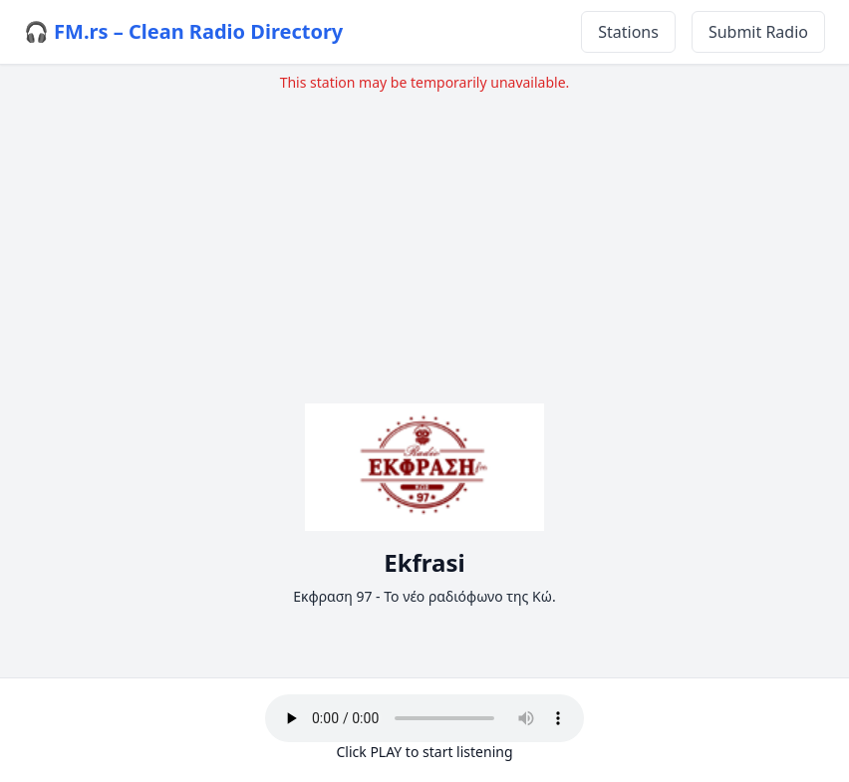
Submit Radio (758, 32)
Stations (628, 32)
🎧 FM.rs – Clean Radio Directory (183, 31)
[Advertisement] (424, 232)
